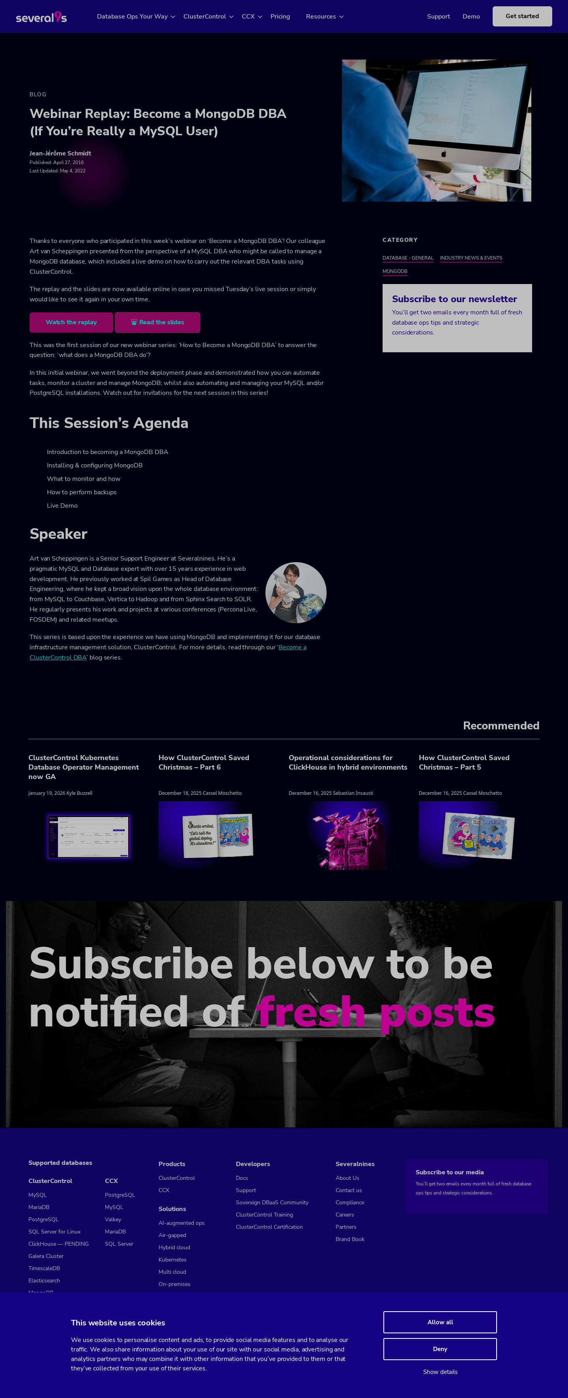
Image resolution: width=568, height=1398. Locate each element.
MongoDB (395, 272)
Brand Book (350, 1239)
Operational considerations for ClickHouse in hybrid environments (348, 763)
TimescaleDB (44, 1268)
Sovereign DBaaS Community (272, 1202)
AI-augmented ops (182, 1223)
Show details (440, 1372)
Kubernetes (173, 1259)
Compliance (350, 1202)
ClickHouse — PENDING (58, 1244)
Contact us (349, 1190)
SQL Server (119, 1244)
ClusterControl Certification (269, 1227)
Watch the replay (71, 323)
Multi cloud (172, 1272)
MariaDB (38, 1207)
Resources (330, 16)
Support (426, 16)
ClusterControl (213, 16)
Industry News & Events (471, 259)
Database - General (408, 259)
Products (172, 1164)
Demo (459, 16)
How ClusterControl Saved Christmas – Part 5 (464, 763)
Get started (510, 16)
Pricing (289, 16)
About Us (347, 1178)
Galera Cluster (46, 1256)
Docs (242, 1178)
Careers (345, 1215)
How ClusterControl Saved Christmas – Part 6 (204, 763)
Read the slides (162, 323)
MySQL (37, 1195)
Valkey (113, 1219)
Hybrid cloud (174, 1247)
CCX (257, 16)
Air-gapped (172, 1235)
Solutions (172, 1209)
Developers (253, 1164)
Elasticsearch (44, 1280)
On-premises (175, 1284)
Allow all (440, 1322)
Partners (346, 1227)
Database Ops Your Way (141, 16)
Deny (440, 1349)
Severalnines (355, 1164)
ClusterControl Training (264, 1215)
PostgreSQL (43, 1219)
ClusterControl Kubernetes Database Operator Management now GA (83, 768)
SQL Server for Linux (54, 1231)
